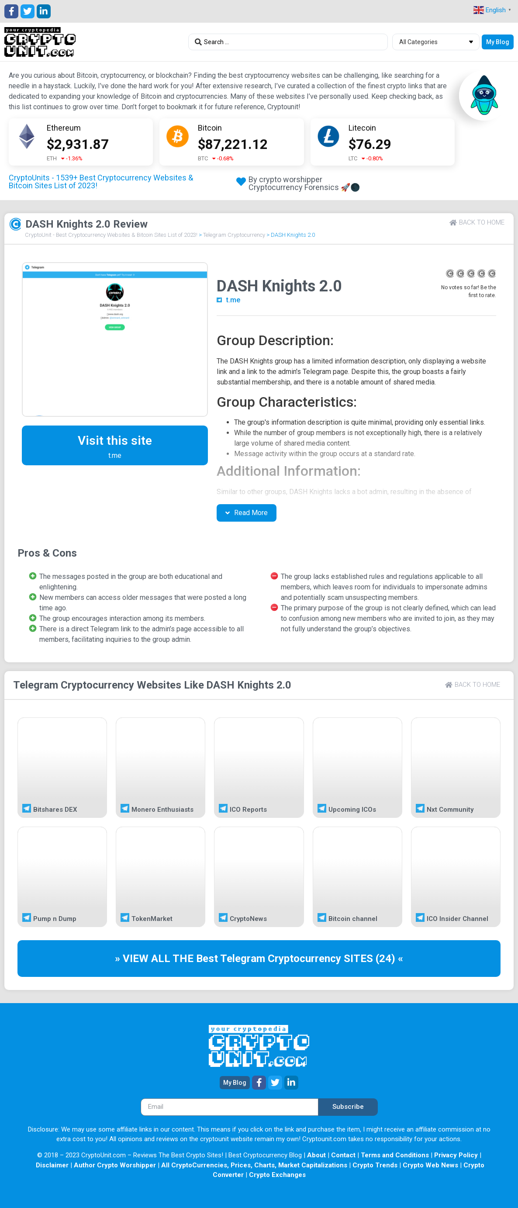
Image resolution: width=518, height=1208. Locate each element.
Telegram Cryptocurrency (234, 235)
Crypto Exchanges (277, 1175)
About (316, 1155)
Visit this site (115, 440)
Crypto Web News (430, 1165)
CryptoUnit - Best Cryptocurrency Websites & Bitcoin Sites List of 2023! (111, 235)
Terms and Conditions (395, 1155)
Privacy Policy (456, 1155)
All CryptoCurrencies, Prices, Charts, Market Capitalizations (254, 1165)
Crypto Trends (374, 1165)
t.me (233, 300)
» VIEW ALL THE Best (167, 958)
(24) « (389, 958)
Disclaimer (52, 1165)
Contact (343, 1155)
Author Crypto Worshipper (115, 1165)
